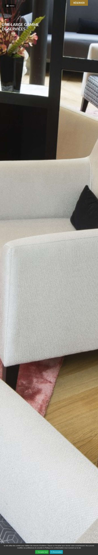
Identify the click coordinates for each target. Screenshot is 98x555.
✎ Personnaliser (56, 552)
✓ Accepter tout (42, 552)
